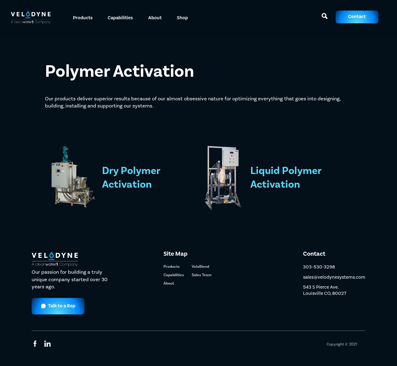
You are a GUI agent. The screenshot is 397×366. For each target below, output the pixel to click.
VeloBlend (200, 266)
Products (171, 266)
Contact (357, 17)
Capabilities (173, 274)
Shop (182, 18)
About (155, 18)
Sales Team (202, 274)
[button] (82, 17)
